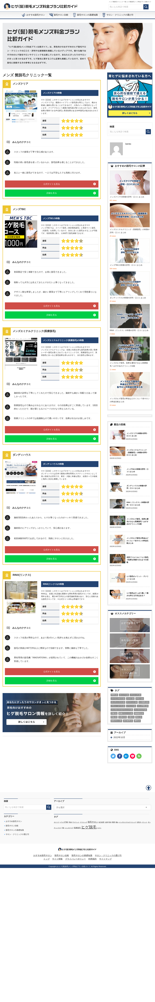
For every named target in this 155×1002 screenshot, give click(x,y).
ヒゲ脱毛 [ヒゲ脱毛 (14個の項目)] (144, 702)
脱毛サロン (93, 823)
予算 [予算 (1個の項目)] (114, 713)
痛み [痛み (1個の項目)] (138, 717)
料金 (70, 823)
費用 (113, 823)
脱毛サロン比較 (58, 15)
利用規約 (92, 860)
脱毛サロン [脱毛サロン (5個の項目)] (116, 721)
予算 (62, 829)
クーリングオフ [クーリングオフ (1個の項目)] (118, 698)
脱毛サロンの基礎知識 (85, 15)
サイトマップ (105, 860)
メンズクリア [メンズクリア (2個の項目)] (140, 710)
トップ (46, 860)
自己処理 (101, 823)
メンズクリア (69, 829)
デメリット (75, 823)
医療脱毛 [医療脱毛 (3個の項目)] (139, 713)
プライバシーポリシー (75, 860)
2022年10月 (119, 737)
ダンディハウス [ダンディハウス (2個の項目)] (118, 702)
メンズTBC (64, 823)
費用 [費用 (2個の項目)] (137, 721)
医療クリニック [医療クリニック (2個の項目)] (125, 713)
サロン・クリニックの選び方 (117, 15)
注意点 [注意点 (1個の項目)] (122, 717)
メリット (144, 823)
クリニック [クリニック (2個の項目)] (135, 695)
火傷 (106, 823)
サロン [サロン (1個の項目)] (139, 698)
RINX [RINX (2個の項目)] (114, 695)
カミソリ (57, 823)
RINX (109, 823)
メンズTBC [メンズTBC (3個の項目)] (143, 706)
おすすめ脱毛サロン (33, 15)
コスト (99, 829)
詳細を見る (52, 193)
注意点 (139, 823)
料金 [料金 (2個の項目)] (114, 717)
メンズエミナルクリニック (127, 823)
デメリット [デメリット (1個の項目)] (132, 702)
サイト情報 (57, 860)
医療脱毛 (77, 829)
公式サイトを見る (51, 184)
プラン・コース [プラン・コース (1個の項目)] (118, 706)
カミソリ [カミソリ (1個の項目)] (124, 695)
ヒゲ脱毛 (88, 828)
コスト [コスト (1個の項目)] (130, 698)
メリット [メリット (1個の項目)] (131, 706)
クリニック (83, 823)
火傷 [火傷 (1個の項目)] (131, 717)
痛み (117, 823)
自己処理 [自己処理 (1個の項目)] (128, 721)
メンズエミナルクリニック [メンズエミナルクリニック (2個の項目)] (121, 710)
